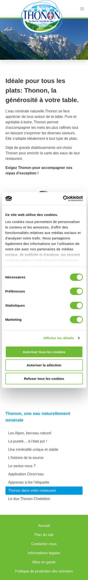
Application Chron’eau (26, 474)
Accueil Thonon (41, 18)
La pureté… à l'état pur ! (27, 441)
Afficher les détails (58, 338)
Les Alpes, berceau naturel (29, 433)
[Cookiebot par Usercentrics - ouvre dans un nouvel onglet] (63, 199)
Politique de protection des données (44, 571)
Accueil (44, 526)
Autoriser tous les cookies (44, 352)
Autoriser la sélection (44, 365)
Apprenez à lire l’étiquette (28, 482)
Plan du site (44, 535)
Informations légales (44, 553)
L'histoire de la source (25, 458)
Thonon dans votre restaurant (32, 490)
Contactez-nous (44, 544)
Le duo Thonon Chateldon (29, 499)
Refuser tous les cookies (44, 378)
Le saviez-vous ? (21, 466)
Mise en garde (44, 562)
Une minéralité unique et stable (33, 449)
